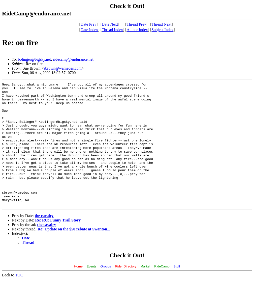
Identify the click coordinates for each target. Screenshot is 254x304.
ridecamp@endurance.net (73, 59)
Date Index (89, 30)
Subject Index (162, 30)
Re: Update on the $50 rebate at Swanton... (74, 254)
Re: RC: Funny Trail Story (58, 245)
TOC (19, 300)
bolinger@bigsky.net (34, 59)
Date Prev (88, 24)
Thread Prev (136, 24)
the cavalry (44, 240)
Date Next (110, 24)
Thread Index (112, 30)
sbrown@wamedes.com (63, 68)
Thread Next (161, 24)
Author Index (137, 30)
